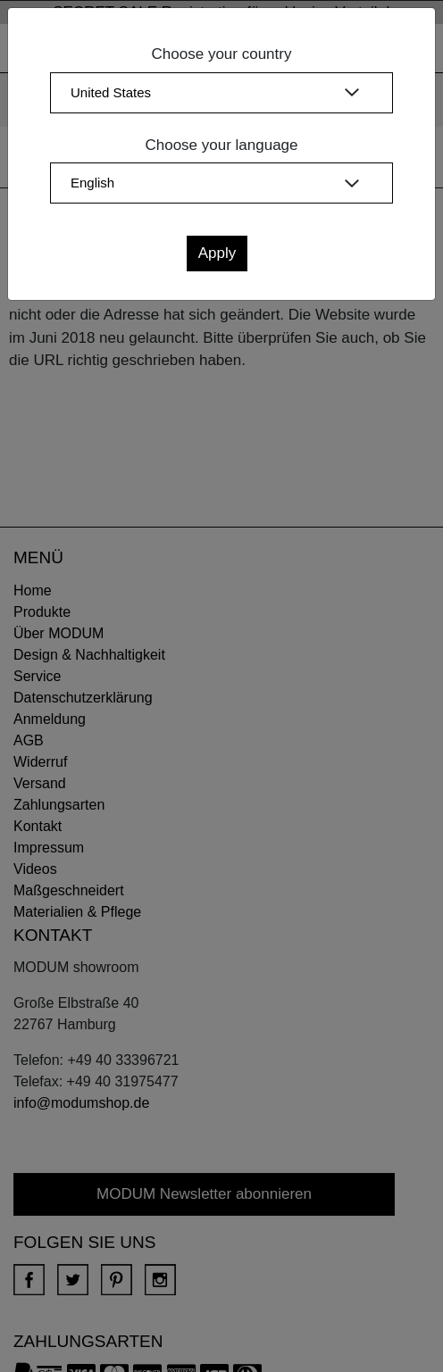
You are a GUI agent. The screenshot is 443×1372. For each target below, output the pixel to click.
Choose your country (222, 54)
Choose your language (221, 145)
